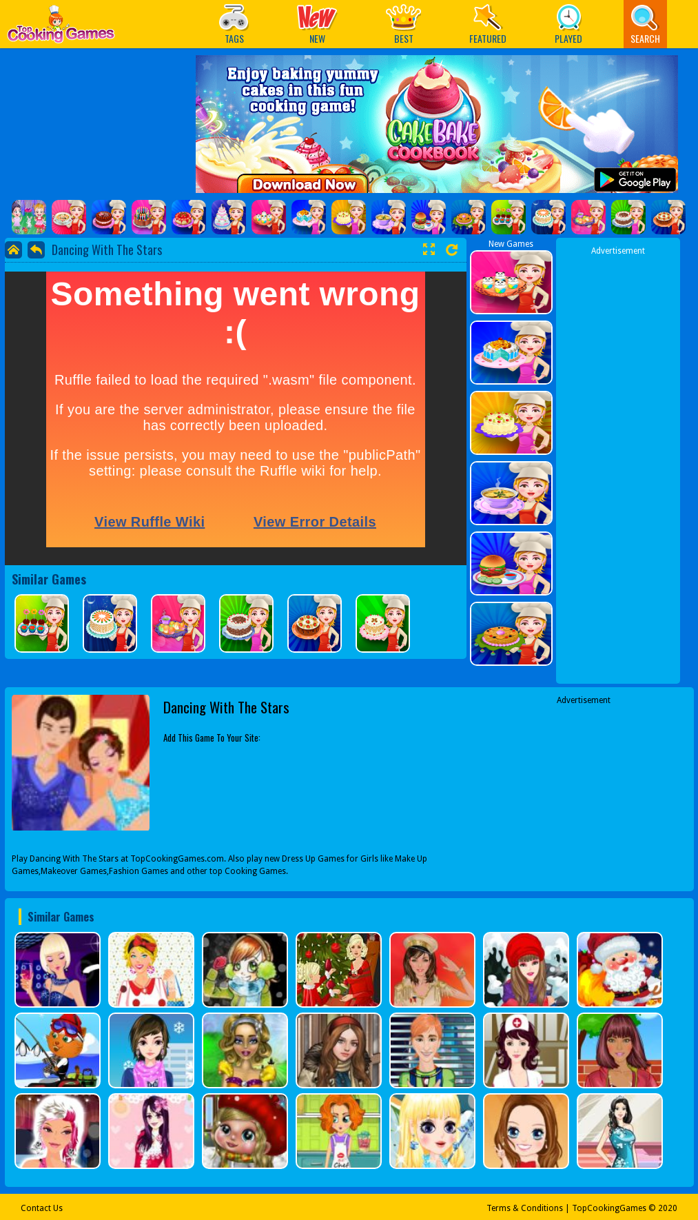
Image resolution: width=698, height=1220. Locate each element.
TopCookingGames (609, 1208)
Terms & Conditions (524, 1208)
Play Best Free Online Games (61, 28)
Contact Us (42, 1208)
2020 (667, 1208)
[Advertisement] (618, 464)
